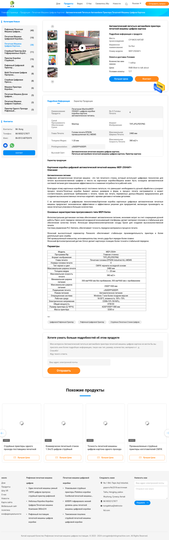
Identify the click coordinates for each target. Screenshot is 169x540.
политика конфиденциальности (11, 512)
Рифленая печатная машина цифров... (19, 30)
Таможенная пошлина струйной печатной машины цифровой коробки (78, 518)
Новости (5, 498)
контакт (19, 153)
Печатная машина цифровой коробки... (19, 37)
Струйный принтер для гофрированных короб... (19, 52)
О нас (3, 494)
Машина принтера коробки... (19, 88)
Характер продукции (83, 101)
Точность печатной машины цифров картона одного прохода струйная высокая (104, 449)
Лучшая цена (121, 79)
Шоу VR (4, 491)
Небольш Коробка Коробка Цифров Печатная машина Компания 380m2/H (41, 505)
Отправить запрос (157, 4)
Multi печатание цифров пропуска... (19, 73)
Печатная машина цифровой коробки (76, 480)
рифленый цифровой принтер (92, 322)
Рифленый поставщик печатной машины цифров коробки (41, 518)
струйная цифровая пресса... (19, 81)
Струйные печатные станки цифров (125, 322)
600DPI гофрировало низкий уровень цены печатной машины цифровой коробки (78, 505)
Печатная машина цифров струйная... (19, 102)
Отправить (64, 370)
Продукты (6, 487)
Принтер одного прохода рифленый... (19, 109)
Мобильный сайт (9, 506)
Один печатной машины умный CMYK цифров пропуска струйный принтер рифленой (43, 492)
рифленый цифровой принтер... (19, 66)
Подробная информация (58, 101)
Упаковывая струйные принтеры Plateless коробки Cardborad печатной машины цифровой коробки (78, 492)
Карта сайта (6, 502)
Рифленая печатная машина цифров (39, 480)
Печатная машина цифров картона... (19, 45)
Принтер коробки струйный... (19, 59)
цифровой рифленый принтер (62, 322)
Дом (3, 483)
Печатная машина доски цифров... (19, 95)
